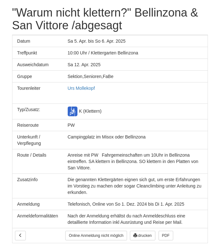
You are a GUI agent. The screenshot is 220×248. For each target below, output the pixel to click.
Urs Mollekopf (81, 88)
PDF (166, 235)
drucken (142, 235)
